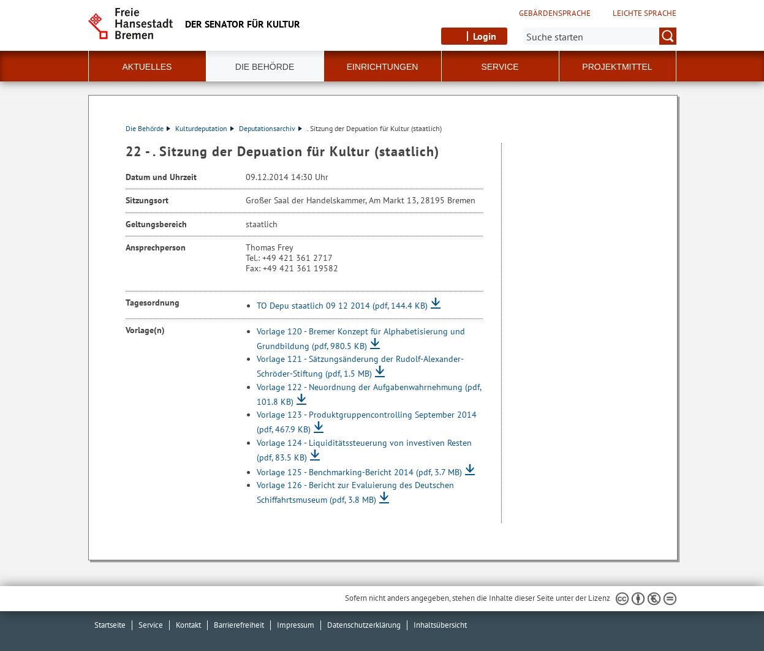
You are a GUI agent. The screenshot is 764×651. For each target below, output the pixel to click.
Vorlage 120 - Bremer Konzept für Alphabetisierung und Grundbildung (361, 339)
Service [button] (499, 67)
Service (150, 625)
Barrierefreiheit (239, 625)
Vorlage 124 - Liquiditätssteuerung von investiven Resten (364, 450)
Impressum (295, 625)
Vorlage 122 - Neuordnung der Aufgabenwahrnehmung (369, 394)
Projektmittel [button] (617, 67)
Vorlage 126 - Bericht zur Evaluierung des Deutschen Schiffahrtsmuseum (355, 492)
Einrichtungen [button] (382, 67)
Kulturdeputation (204, 128)
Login (484, 36)
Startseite (110, 625)
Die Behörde (148, 128)
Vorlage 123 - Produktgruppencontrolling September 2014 (367, 422)
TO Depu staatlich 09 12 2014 (342, 305)
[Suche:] (599, 36)
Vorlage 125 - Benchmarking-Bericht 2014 (359, 472)
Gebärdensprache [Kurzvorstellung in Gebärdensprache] (555, 13)
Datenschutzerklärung (364, 625)
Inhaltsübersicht (440, 625)
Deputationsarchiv (270, 128)
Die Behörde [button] (264, 67)
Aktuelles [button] (147, 67)
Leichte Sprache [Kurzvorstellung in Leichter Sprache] (644, 13)
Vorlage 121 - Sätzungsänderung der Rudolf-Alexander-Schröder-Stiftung (360, 366)
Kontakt (188, 625)
